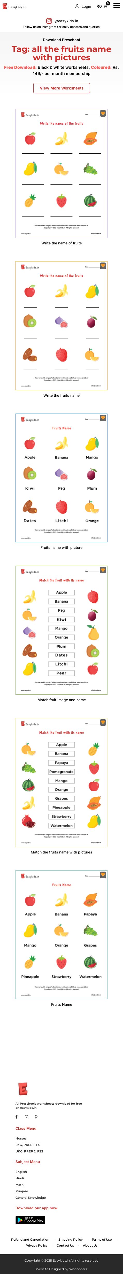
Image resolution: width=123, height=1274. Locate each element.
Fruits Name (61, 1004)
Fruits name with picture (61, 547)
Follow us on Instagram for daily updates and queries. (62, 27)
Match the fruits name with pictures (61, 852)
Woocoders (78, 1269)
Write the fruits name (61, 395)
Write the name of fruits (61, 243)
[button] (83, 6)
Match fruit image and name (61, 700)
